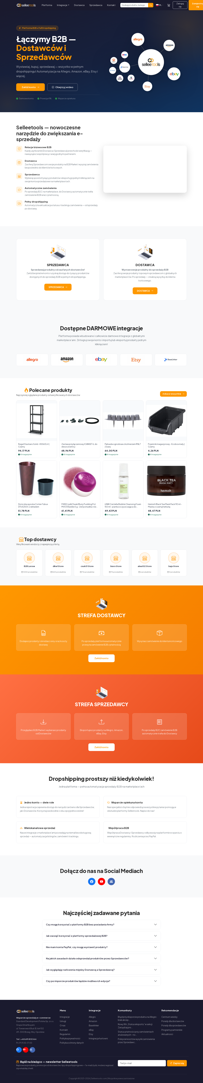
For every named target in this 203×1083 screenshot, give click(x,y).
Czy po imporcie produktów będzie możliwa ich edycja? (78, 981)
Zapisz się (177, 1063)
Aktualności (167, 1034)
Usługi (63, 1021)
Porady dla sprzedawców (173, 1025)
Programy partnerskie (171, 1030)
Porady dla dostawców (172, 1021)
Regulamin (65, 1034)
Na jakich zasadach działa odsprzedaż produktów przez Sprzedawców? (87, 958)
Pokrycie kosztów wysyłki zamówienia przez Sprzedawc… (136, 1040)
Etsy (91, 1034)
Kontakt (111, 5)
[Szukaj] (134, 5)
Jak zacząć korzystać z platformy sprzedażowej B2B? (76, 935)
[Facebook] (19, 1050)
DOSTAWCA (145, 290)
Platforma (47, 5)
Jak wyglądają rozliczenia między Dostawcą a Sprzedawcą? (80, 969)
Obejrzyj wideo (62, 87)
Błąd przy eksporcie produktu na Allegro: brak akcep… (137, 1018)
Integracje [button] (62, 5)
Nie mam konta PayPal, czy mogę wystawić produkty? (77, 947)
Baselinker (94, 1025)
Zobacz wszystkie (173, 393)
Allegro (92, 1017)
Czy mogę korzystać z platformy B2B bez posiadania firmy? (80, 924)
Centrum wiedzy (169, 1017)
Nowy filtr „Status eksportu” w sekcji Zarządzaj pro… (135, 1026)
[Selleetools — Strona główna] (26, 5)
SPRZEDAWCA (58, 287)
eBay (91, 1030)
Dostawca (79, 5)
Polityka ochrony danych (72, 1042)
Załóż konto (30, 87)
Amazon (93, 1021)
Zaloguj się (180, 5)
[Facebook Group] (32, 1050)
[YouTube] (25, 1050)
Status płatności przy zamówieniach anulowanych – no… (136, 1033)
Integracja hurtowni (98, 1038)
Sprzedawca (95, 5)
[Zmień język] (160, 5)
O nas (62, 1025)
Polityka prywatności (70, 1038)
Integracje (65, 1017)
